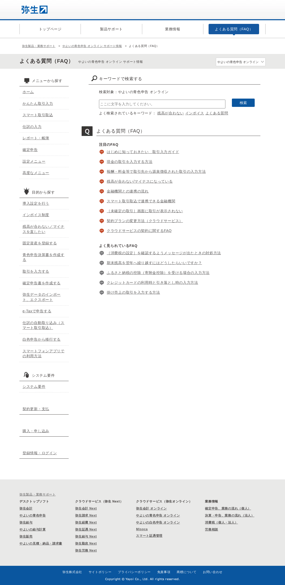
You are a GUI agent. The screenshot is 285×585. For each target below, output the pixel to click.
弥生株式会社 (72, 572)
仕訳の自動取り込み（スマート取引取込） (44, 325)
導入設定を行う (36, 203)
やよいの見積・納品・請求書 (40, 543)
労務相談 (211, 529)
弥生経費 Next (86, 522)
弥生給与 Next (86, 536)
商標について (186, 572)
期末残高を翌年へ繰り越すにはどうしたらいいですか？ (154, 263)
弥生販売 (26, 536)
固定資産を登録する (40, 243)
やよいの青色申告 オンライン (158, 515)
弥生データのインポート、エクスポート (42, 297)
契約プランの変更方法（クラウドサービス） (145, 221)
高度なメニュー (36, 173)
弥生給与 (26, 522)
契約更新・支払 (36, 409)
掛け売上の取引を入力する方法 (133, 292)
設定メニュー (34, 161)
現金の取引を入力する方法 (129, 162)
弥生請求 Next (86, 515)
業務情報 (172, 29)
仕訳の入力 (32, 127)
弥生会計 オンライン (151, 508)
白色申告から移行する (42, 339)
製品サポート (111, 29)
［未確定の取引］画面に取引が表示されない (145, 211)
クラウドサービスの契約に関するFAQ (139, 231)
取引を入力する (36, 271)
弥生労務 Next (86, 550)
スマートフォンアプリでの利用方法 (44, 353)
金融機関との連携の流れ (128, 191)
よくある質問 (216, 113)
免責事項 (163, 572)
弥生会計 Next (86, 508)
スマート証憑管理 (149, 536)
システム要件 (34, 386)
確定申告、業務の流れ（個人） (228, 508)
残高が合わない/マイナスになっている (140, 181)
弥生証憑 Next (86, 529)
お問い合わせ (213, 572)
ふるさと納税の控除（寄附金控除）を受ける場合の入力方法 (158, 273)
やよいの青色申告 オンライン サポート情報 (92, 45)
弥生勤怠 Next (86, 543)
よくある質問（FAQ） (234, 29)
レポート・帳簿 (36, 138)
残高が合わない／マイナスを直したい (44, 229)
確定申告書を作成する (42, 283)
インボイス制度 (36, 215)
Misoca (142, 529)
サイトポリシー (100, 572)
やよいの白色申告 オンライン (158, 522)
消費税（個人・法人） (221, 522)
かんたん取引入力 (38, 103)
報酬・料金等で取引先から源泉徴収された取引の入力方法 (156, 171)
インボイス (194, 113)
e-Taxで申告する (37, 311)
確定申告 (30, 150)
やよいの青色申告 (32, 515)
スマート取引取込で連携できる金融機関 (141, 201)
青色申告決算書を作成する (44, 257)
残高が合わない (170, 113)
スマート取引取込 (38, 115)
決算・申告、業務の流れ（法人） (229, 515)
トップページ (50, 29)
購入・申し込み (36, 431)
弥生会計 (26, 508)
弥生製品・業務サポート (38, 45)
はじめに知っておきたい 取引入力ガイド (143, 152)
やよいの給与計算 (32, 529)
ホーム (28, 92)
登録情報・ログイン (40, 453)
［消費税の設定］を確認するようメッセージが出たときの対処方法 (164, 253)
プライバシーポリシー (134, 572)
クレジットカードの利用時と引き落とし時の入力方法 (152, 282)
